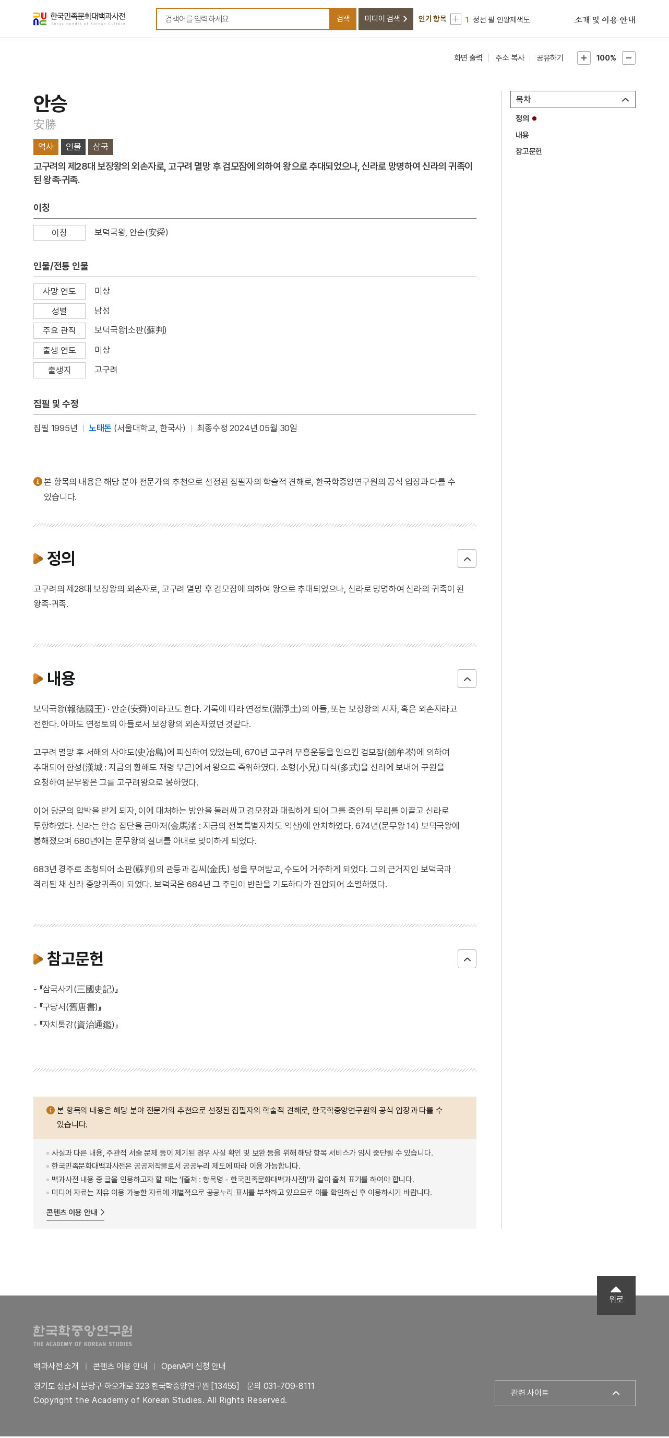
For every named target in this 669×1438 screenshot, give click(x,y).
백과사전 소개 (56, 1368)
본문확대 (584, 59)
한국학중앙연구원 (82, 1337)
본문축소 (629, 59)
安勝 (44, 126)
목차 (523, 101)
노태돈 (100, 429)
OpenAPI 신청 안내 (193, 1368)
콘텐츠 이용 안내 (72, 1214)
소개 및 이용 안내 (605, 21)
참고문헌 (529, 153)
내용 (522, 136)
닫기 (467, 560)
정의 (522, 120)
